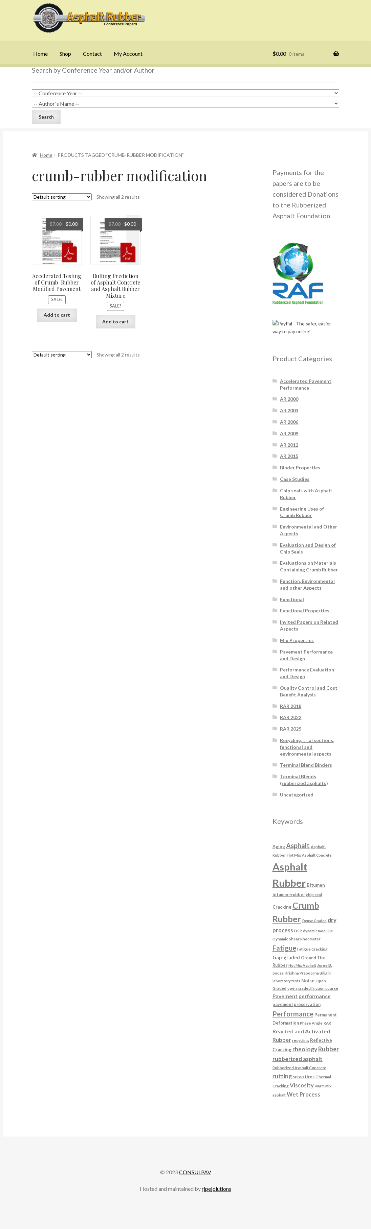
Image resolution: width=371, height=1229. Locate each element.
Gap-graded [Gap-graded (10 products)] (286, 957)
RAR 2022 (290, 717)
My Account (128, 53)
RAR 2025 (290, 729)
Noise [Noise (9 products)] (307, 980)
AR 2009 (289, 433)
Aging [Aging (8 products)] (278, 846)
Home (40, 53)
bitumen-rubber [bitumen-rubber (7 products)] (288, 894)
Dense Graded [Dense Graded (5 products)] (314, 920)
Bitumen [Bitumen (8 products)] (316, 885)
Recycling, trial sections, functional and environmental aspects (307, 747)
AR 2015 (289, 456)
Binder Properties (300, 467)
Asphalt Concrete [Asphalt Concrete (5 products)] (316, 855)
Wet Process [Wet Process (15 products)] (303, 1094)
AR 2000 (289, 399)
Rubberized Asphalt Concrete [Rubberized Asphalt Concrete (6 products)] (299, 1067)
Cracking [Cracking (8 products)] (281, 907)
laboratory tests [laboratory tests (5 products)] (286, 981)
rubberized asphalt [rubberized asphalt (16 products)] (297, 1058)
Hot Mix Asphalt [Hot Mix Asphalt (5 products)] (302, 965)
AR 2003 (289, 410)
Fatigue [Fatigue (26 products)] (284, 948)
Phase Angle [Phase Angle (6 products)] (311, 1023)
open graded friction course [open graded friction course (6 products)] (312, 988)
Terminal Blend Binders (306, 765)
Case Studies (294, 479)
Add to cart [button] (57, 315)
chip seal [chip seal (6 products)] (314, 894)
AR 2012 (289, 445)
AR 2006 (289, 422)
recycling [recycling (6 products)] (300, 1040)
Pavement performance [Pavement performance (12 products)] (301, 996)
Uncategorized (296, 794)
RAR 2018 (290, 706)
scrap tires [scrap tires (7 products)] (303, 1076)
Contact (92, 53)
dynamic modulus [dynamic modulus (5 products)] (318, 931)
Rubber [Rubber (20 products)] (328, 1049)
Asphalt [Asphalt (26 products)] (298, 845)
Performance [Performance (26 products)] (292, 1014)
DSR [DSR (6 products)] (298, 930)
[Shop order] (62, 196)
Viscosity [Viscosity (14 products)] (302, 1085)
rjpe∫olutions (216, 1188)
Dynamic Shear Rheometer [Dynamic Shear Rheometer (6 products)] (296, 938)
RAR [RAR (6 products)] (327, 1023)
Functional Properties (304, 610)
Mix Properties (297, 640)
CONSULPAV (195, 1172)
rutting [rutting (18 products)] (282, 1076)
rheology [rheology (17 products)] (304, 1049)
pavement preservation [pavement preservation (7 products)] (296, 1004)
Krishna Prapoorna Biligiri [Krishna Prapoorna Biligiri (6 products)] (308, 972)
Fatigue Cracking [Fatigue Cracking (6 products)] (312, 949)
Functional (292, 599)
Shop (65, 53)
